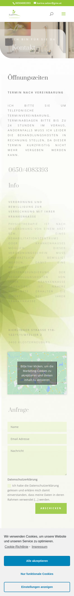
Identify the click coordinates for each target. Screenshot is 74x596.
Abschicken (51, 508)
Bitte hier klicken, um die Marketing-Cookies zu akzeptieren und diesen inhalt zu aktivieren (37, 373)
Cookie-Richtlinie (16, 546)
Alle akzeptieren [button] (37, 560)
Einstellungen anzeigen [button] (37, 586)
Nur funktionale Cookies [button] (37, 573)
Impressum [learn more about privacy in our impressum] (39, 546)
